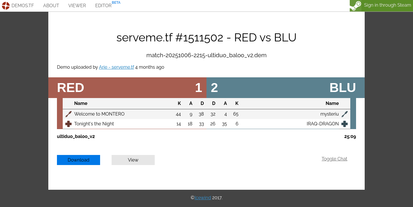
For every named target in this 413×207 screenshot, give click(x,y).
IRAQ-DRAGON (323, 123)
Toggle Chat (334, 159)
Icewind (202, 197)
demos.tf (23, 5)
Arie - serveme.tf (116, 67)
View (133, 160)
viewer (77, 5)
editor (103, 5)
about (51, 5)
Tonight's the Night (94, 123)
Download (78, 160)
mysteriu (329, 114)
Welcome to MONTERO (99, 114)
